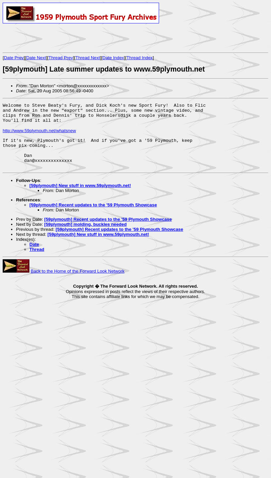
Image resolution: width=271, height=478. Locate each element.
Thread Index (139, 57)
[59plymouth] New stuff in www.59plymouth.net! (80, 197)
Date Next (36, 57)
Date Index (113, 57)
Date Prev (14, 57)
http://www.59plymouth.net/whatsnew (39, 135)
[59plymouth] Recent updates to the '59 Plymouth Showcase (93, 216)
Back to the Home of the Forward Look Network (78, 283)
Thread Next (88, 57)
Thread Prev (60, 57)
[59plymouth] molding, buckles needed (85, 236)
